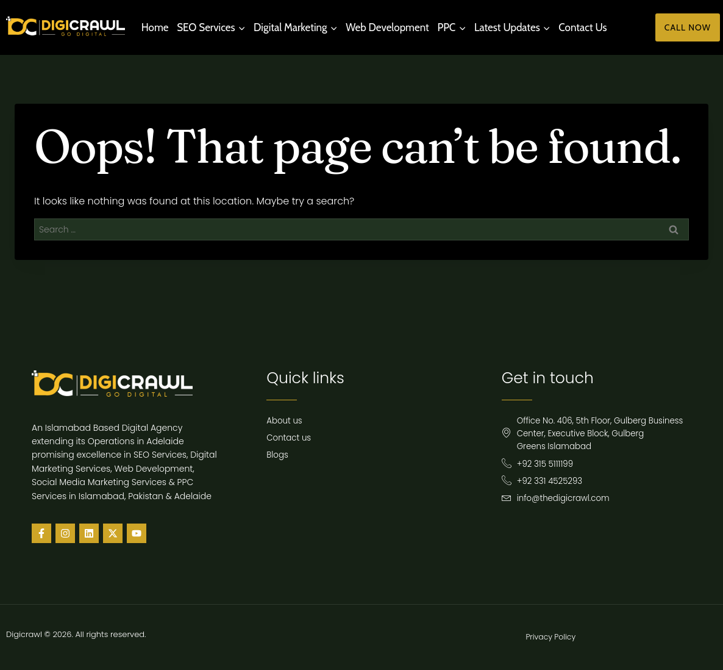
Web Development (387, 27)
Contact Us (582, 27)
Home (155, 27)
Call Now (687, 27)
